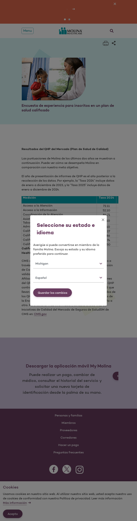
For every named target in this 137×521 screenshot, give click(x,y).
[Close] (103, 219)
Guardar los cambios (52, 292)
